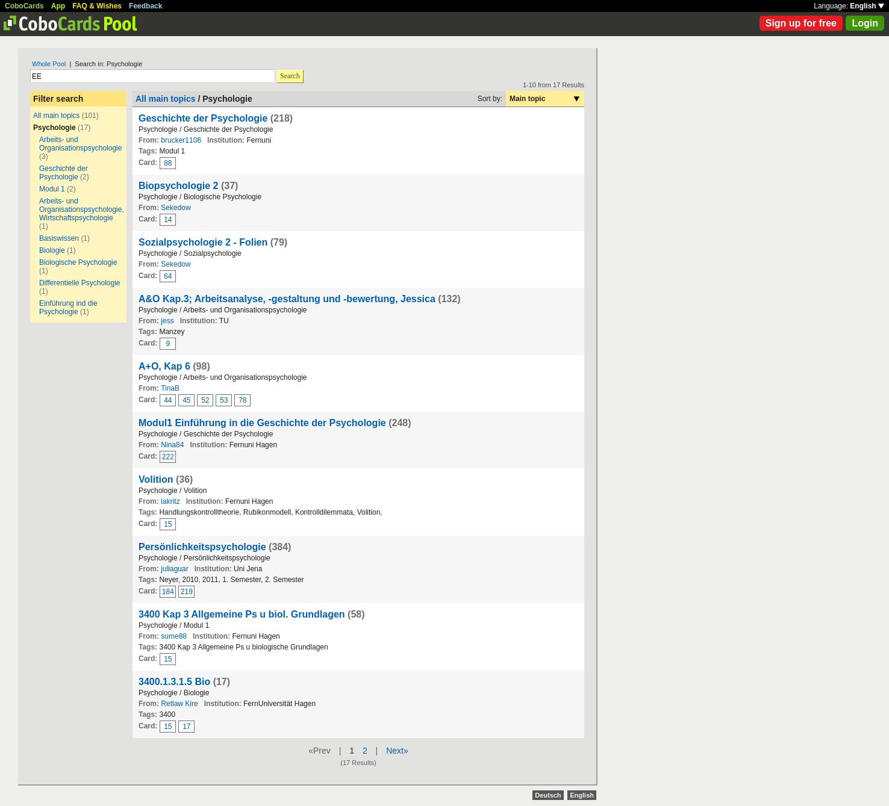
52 (205, 400)
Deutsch (548, 795)
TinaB (170, 388)
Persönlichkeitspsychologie (202, 547)
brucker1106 (181, 140)
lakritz (170, 501)
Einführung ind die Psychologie (68, 307)
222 (168, 457)
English (867, 6)
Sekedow (175, 207)
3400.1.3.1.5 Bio (174, 682)
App (58, 6)
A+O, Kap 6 (164, 366)
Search (290, 76)
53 (224, 400)
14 (168, 219)
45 (186, 400)
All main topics (56, 115)
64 (168, 276)
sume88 (174, 636)
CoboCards (24, 6)
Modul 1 (52, 189)
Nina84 (172, 445)
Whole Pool (49, 63)
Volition (156, 479)
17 (186, 726)
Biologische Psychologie (78, 262)
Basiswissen (59, 238)
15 (168, 524)
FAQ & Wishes (97, 6)
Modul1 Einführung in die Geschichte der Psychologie (262, 423)
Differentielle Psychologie (79, 283)
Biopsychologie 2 (178, 186)
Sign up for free (801, 23)
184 (168, 591)
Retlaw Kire (179, 703)
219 (187, 591)
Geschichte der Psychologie (63, 172)
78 (242, 400)
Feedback (145, 6)
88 (168, 163)
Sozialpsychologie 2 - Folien (203, 242)
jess (167, 321)
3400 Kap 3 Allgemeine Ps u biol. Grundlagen (242, 614)
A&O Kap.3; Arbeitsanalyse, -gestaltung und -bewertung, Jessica (287, 299)
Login (865, 23)
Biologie (52, 250)
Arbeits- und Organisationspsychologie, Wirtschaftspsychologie (81, 209)
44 (168, 400)
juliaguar (174, 569)
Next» (397, 750)
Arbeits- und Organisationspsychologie (80, 143)
